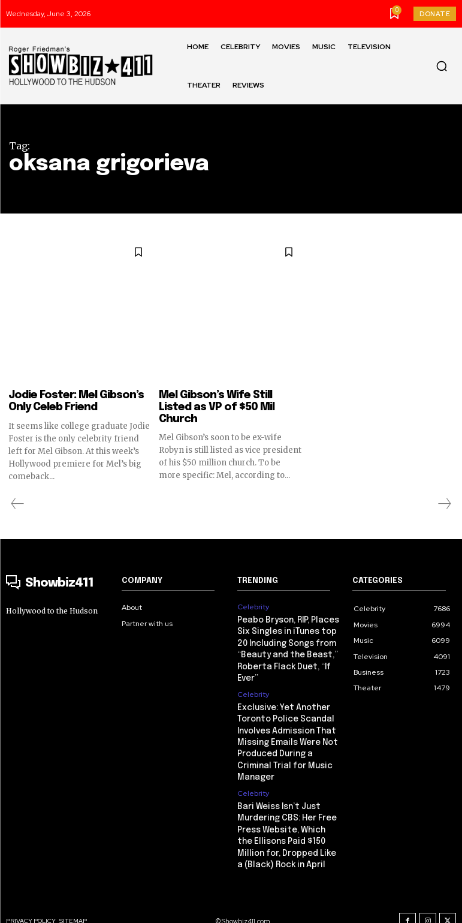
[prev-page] (17, 504)
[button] (441, 66)
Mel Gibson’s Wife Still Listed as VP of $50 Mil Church (216, 407)
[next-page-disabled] (444, 504)
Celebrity (253, 607)
